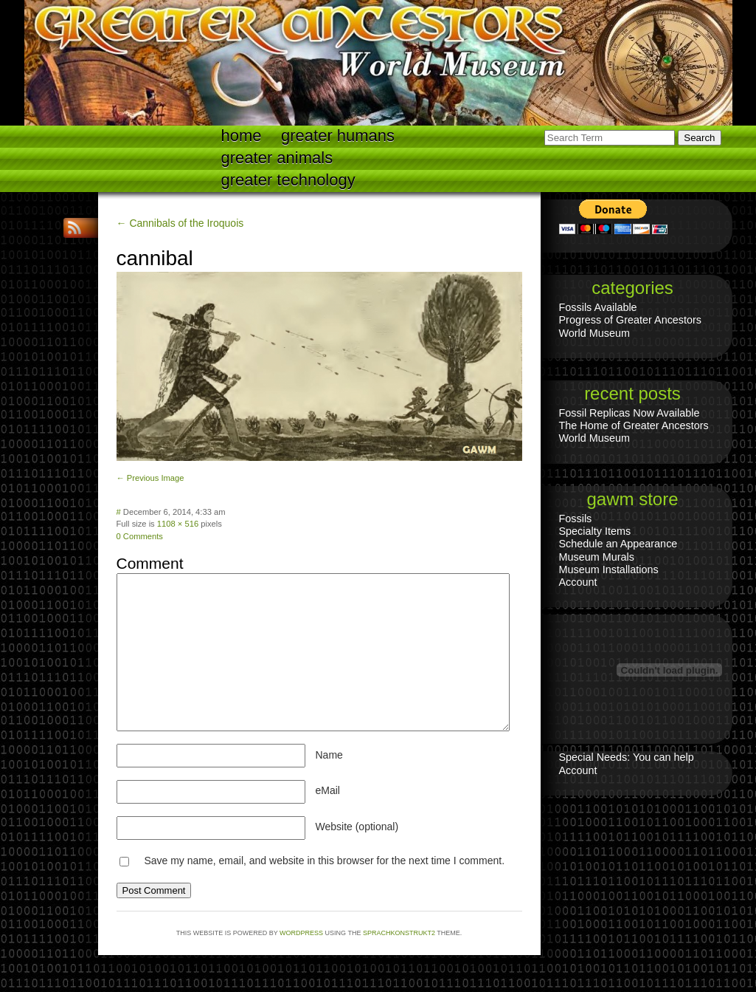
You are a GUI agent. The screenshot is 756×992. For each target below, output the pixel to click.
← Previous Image (150, 477)
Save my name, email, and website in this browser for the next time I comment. (324, 860)
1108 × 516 (177, 523)
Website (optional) (357, 826)
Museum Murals (596, 557)
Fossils (575, 518)
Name (329, 755)
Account (578, 582)
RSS (76, 228)
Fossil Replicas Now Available (629, 413)
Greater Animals (277, 157)
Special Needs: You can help (626, 757)
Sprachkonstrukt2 (399, 933)
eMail (328, 790)
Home (241, 135)
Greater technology (288, 180)
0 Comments (140, 536)
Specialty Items (595, 531)
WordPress (301, 933)
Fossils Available (598, 307)
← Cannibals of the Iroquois (180, 223)
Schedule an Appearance (618, 544)
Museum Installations (609, 569)
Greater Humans (338, 135)
